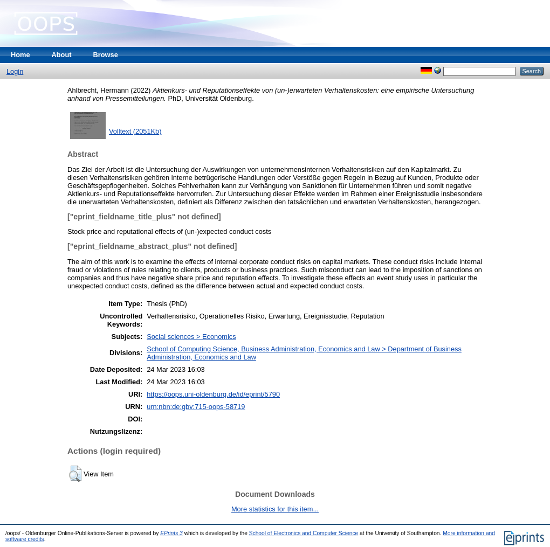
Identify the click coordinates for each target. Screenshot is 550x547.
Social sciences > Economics (191, 337)
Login (14, 71)
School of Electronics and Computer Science (304, 533)
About (62, 55)
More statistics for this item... (275, 509)
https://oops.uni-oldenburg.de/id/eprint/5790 (213, 394)
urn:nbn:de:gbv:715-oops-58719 (196, 407)
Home (20, 55)
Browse (105, 55)
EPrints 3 (171, 533)
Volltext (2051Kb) (135, 131)
